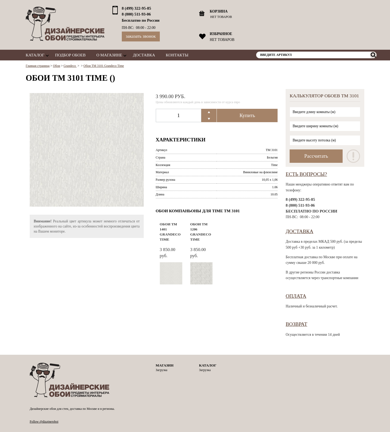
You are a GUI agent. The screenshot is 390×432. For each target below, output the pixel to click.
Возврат (296, 324)
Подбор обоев (70, 55)
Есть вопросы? (306, 174)
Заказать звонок (141, 36)
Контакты (177, 55)
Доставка (144, 55)
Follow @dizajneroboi (44, 421)
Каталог (35, 55)
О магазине (109, 55)
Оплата (296, 296)
